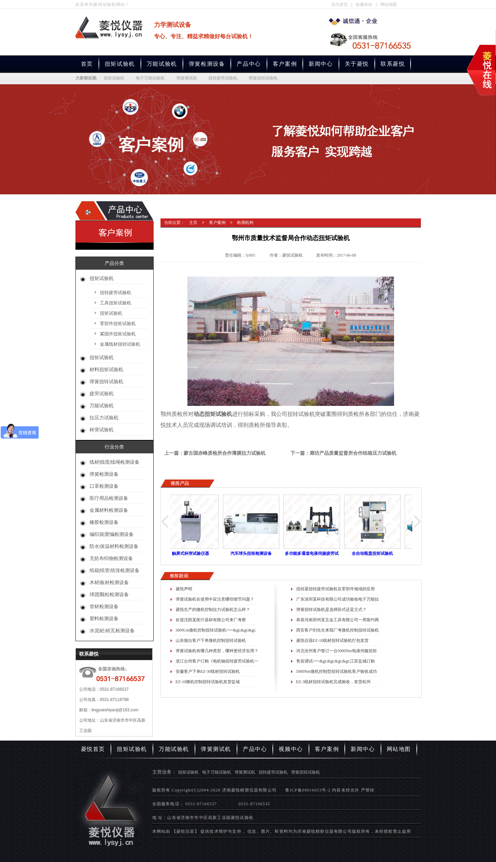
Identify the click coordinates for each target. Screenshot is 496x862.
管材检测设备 (104, 606)
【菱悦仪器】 (185, 831)
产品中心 (249, 64)
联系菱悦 (393, 64)
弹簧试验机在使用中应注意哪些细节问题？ (215, 599)
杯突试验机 (102, 429)
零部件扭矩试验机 (118, 323)
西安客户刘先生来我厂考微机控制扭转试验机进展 (337, 631)
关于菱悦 (357, 64)
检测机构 (245, 222)
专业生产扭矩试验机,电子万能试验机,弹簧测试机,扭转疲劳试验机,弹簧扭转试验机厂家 (354, 21)
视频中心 (291, 749)
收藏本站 (364, 4)
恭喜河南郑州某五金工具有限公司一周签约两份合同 (337, 621)
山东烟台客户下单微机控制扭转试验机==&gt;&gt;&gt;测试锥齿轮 (211, 642)
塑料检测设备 (104, 618)
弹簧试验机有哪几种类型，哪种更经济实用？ (217, 650)
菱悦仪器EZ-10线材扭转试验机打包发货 (332, 640)
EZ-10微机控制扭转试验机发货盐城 (208, 681)
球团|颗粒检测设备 (109, 594)
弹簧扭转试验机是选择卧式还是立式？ (331, 609)
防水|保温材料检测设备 (114, 546)
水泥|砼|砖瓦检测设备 (112, 630)
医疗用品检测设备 (109, 498)
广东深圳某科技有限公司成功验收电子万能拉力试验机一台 (337, 600)
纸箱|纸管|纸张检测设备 (115, 570)
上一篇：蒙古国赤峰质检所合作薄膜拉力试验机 (215, 453)
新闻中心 (321, 64)
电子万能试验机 (150, 78)
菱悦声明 (184, 588)
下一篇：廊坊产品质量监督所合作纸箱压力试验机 (343, 453)
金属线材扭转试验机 (120, 344)
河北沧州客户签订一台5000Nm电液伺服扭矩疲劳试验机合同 (336, 652)
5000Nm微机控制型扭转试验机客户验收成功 (336, 671)
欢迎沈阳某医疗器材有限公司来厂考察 (211, 619)
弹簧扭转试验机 (263, 78)
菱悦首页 (93, 749)
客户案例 (285, 64)
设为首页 (339, 4)
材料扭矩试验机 (106, 369)
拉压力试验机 (104, 417)
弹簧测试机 (186, 78)
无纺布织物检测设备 (111, 558)
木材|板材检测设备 (109, 582)
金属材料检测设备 (109, 510)
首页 (87, 64)
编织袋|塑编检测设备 (112, 534)
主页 (193, 222)
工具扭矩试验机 (115, 302)
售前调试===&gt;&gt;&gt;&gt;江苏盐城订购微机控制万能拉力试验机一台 (335, 662)
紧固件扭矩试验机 (118, 333)
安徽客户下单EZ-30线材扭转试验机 (208, 671)
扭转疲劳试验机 (222, 78)
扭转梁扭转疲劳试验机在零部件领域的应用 (335, 588)
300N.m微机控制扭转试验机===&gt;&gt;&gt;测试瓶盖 (216, 631)
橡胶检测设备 (104, 522)
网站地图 (388, 4)
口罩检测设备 (104, 486)
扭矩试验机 (120, 64)
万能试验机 (162, 64)
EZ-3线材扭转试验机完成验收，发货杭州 (333, 681)
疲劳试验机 (102, 393)
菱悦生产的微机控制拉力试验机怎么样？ (213, 609)
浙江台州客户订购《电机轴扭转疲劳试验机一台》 (217, 662)
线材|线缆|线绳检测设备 (115, 462)
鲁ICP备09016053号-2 (308, 790)
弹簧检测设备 (207, 64)
